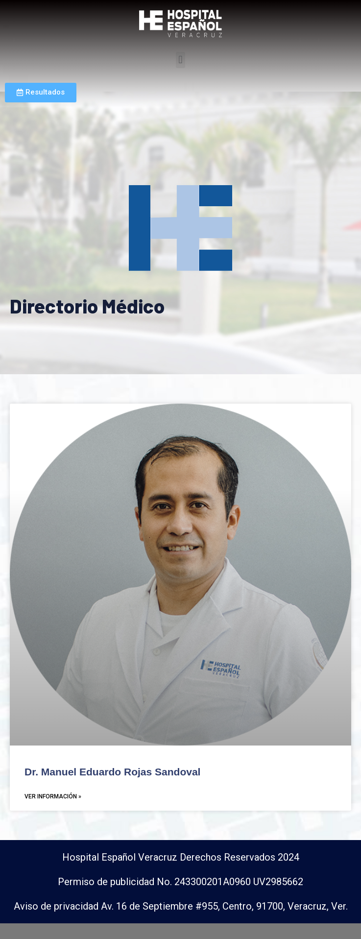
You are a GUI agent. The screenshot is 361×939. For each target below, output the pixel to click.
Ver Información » (52, 812)
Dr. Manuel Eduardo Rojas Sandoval (112, 787)
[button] (180, 60)
